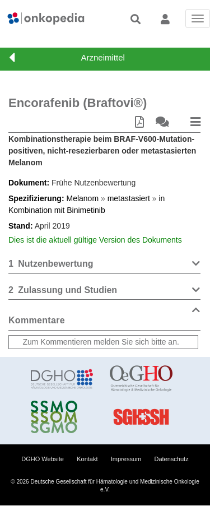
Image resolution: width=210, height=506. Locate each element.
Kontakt (87, 459)
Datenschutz (172, 459)
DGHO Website (42, 459)
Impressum (126, 459)
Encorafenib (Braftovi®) (77, 103)
